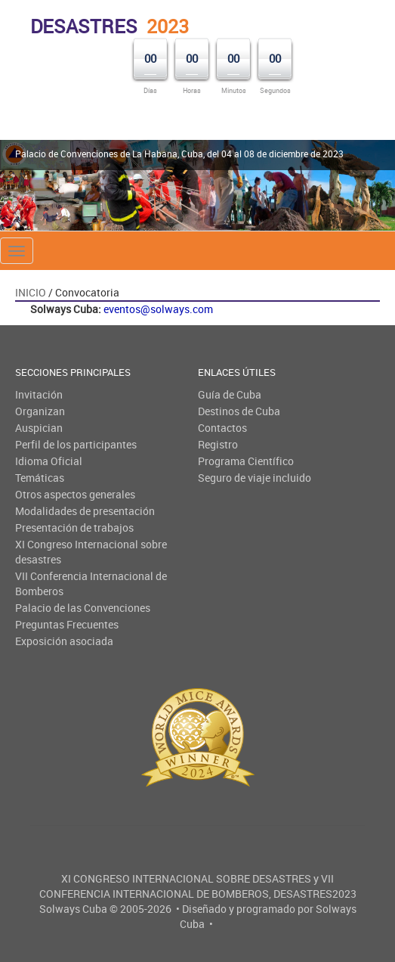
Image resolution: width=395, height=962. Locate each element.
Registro (218, 444)
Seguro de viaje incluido (254, 477)
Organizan (40, 411)
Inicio (30, 292)
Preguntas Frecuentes (67, 624)
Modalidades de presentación (85, 511)
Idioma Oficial (48, 461)
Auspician (39, 427)
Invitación (39, 394)
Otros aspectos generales (75, 494)
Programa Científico (246, 461)
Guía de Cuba (229, 394)
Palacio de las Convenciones (82, 607)
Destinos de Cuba (239, 411)
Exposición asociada (64, 641)
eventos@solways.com (158, 309)
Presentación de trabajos (74, 527)
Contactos (222, 427)
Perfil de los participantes (76, 444)
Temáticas (39, 477)
